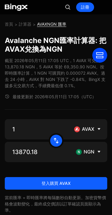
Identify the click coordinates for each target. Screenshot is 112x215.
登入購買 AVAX (56, 183)
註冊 (85, 7)
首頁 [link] (9, 24)
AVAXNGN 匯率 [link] (51, 24)
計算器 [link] (25, 24)
